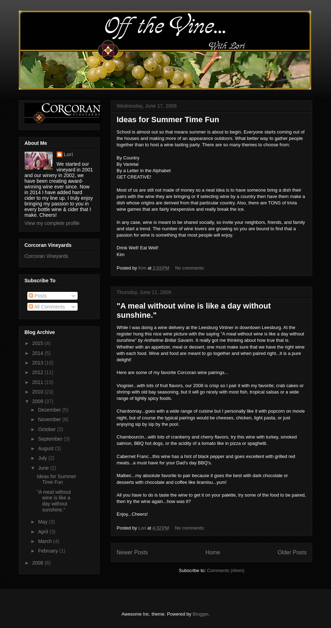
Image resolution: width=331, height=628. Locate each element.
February (48, 551)
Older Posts (292, 552)
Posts (38, 296)
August (46, 448)
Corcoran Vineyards (46, 256)
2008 (38, 563)
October (47, 429)
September (50, 439)
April (43, 531)
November (50, 419)
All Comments (47, 307)
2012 (38, 372)
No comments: (190, 268)
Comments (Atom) (225, 570)
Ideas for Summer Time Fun (168, 119)
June (44, 468)
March (45, 541)
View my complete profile (51, 223)
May (43, 522)
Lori (68, 154)
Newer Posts (132, 552)
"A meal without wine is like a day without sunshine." (54, 501)
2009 (38, 401)
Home (213, 552)
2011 (38, 382)
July (43, 458)
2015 (38, 343)
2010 (38, 392)
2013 (38, 363)
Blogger (200, 614)
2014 (38, 353)
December (50, 410)
